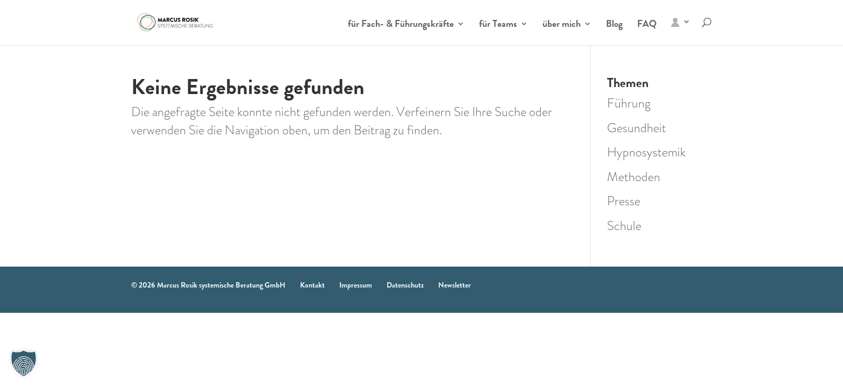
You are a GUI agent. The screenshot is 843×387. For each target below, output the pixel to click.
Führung (629, 103)
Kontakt (312, 285)
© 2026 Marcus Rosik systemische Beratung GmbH (208, 285)
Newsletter (454, 285)
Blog (614, 25)
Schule (624, 226)
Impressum (355, 285)
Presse (623, 201)
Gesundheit (636, 128)
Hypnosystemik (646, 152)
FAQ (646, 25)
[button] (23, 363)
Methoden (633, 177)
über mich (561, 25)
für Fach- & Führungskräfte (401, 25)
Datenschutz (405, 285)
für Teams (498, 25)
